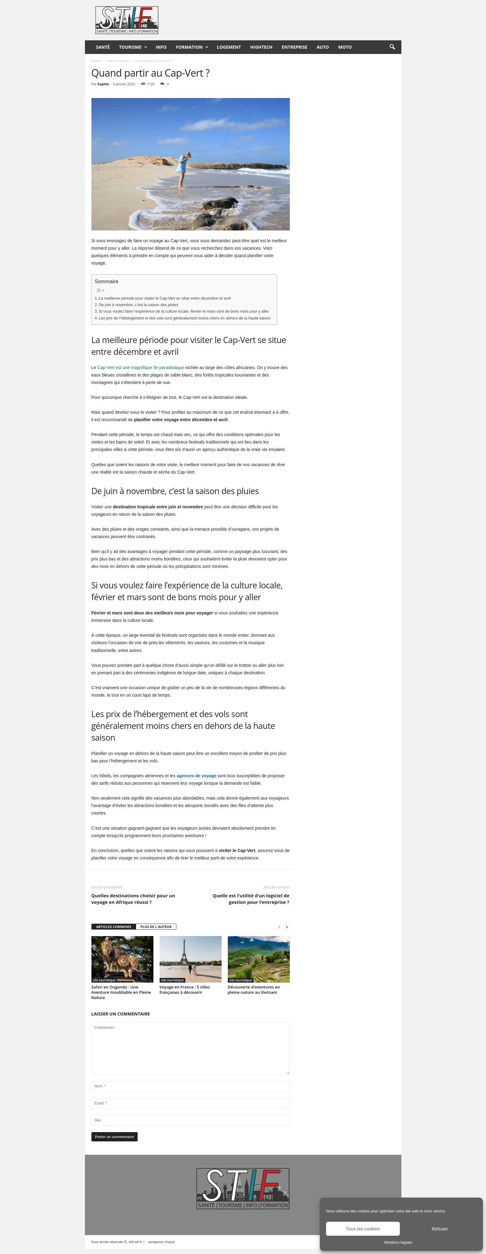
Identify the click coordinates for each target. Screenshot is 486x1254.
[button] (392, 47)
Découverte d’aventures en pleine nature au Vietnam (254, 989)
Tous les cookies (363, 1228)
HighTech (261, 47)
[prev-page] (279, 927)
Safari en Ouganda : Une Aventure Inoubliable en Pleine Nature (121, 992)
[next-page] (287, 927)
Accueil (96, 61)
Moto (345, 47)
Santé (103, 47)
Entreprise (294, 47)
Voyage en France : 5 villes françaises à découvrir (185, 989)
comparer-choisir (161, 1241)
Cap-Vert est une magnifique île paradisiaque (140, 367)
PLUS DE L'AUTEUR (156, 926)
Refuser (440, 1228)
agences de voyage (196, 775)
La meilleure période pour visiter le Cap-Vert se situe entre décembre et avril (165, 298)
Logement (229, 47)
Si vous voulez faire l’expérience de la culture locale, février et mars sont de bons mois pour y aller (184, 311)
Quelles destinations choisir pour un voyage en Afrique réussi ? (133, 898)
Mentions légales (398, 1242)
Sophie (103, 84)
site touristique (118, 61)
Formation (192, 47)
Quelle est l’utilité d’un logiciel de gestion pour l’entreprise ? (251, 898)
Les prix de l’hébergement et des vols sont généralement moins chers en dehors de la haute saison (185, 318)
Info (161, 47)
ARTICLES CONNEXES (113, 926)
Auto (323, 47)
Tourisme (133, 47)
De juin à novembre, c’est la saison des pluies (138, 305)
